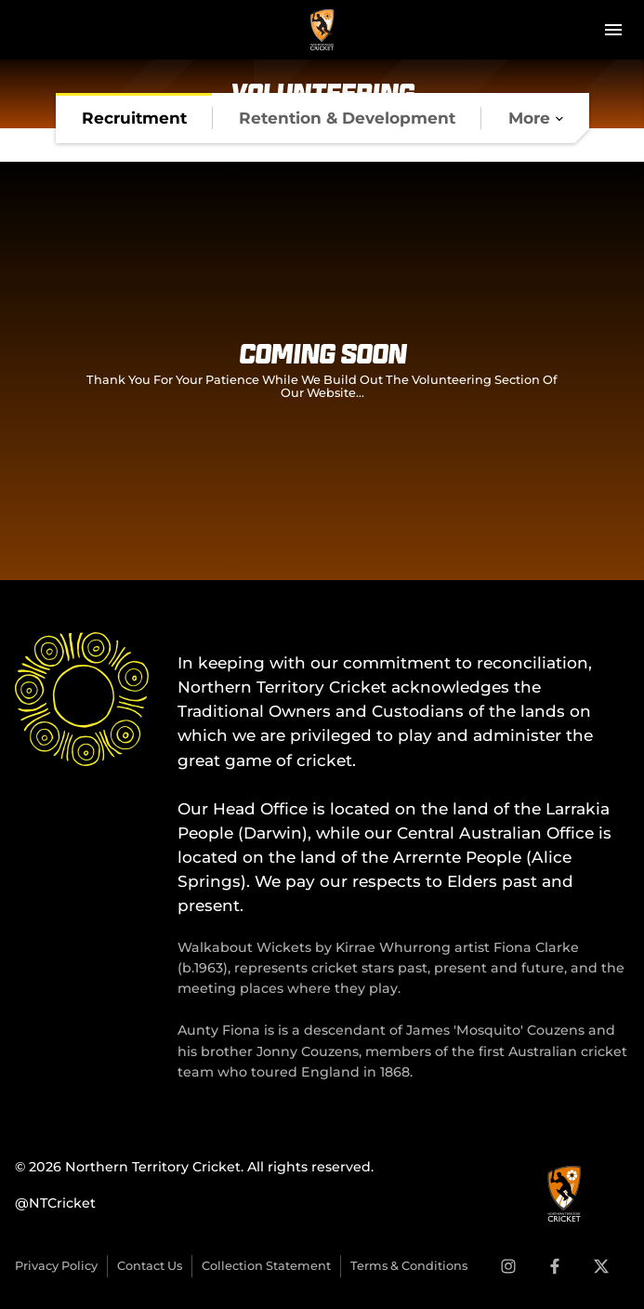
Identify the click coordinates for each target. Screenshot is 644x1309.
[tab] (134, 118)
